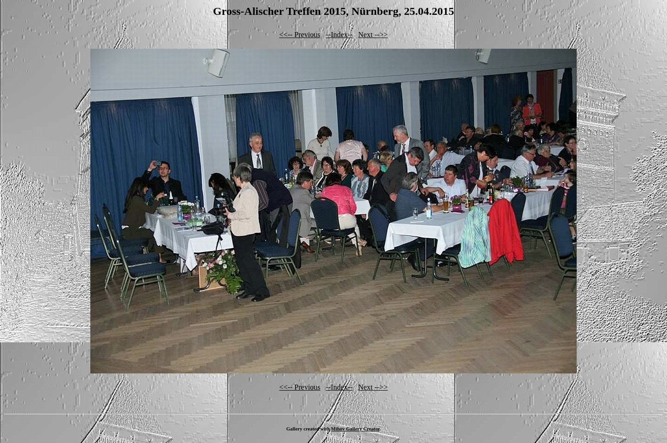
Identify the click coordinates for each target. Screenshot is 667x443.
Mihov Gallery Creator (355, 428)
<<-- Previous (300, 35)
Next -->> (373, 35)
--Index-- (339, 35)
